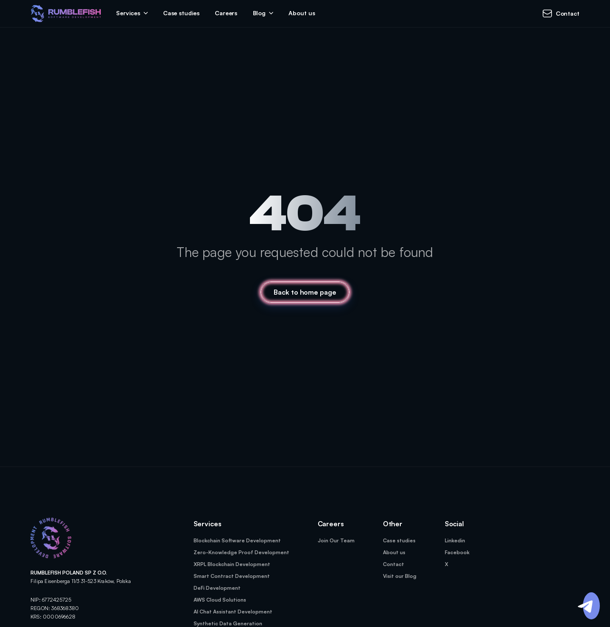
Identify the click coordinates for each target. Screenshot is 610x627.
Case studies (181, 13)
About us (301, 13)
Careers (226, 13)
